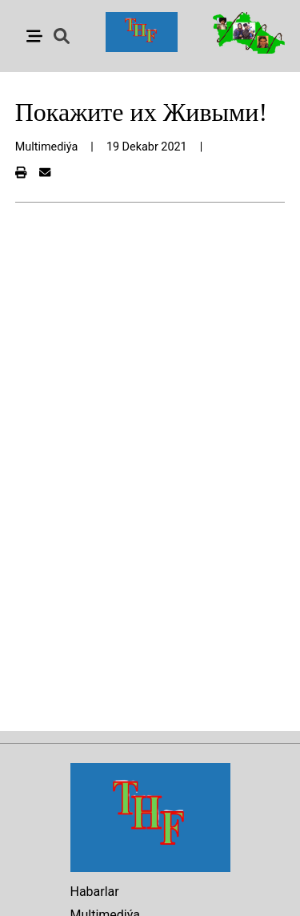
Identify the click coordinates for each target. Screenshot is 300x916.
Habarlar (94, 891)
